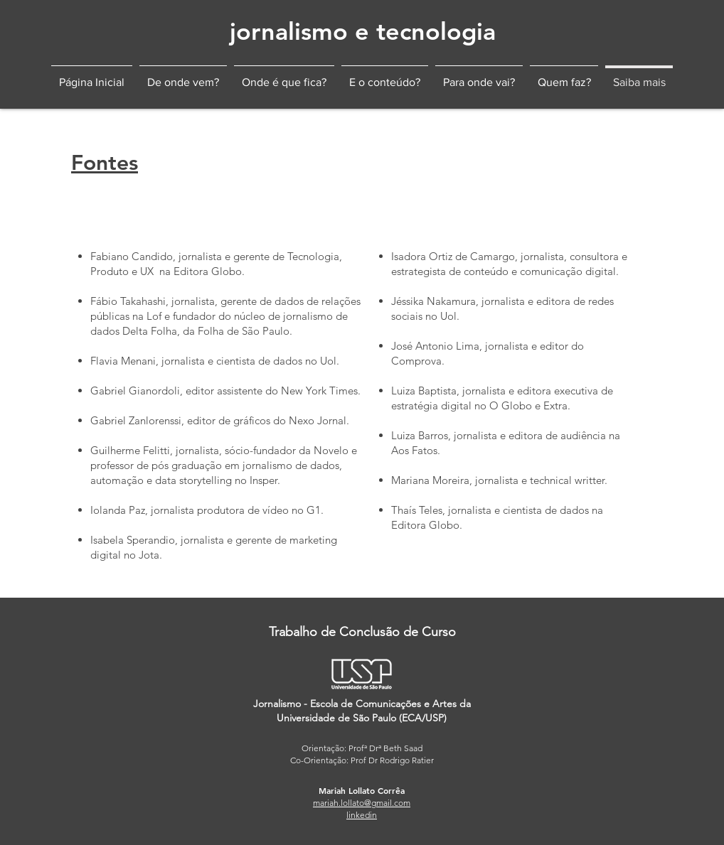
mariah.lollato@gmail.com (361, 802)
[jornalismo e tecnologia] (363, 31)
